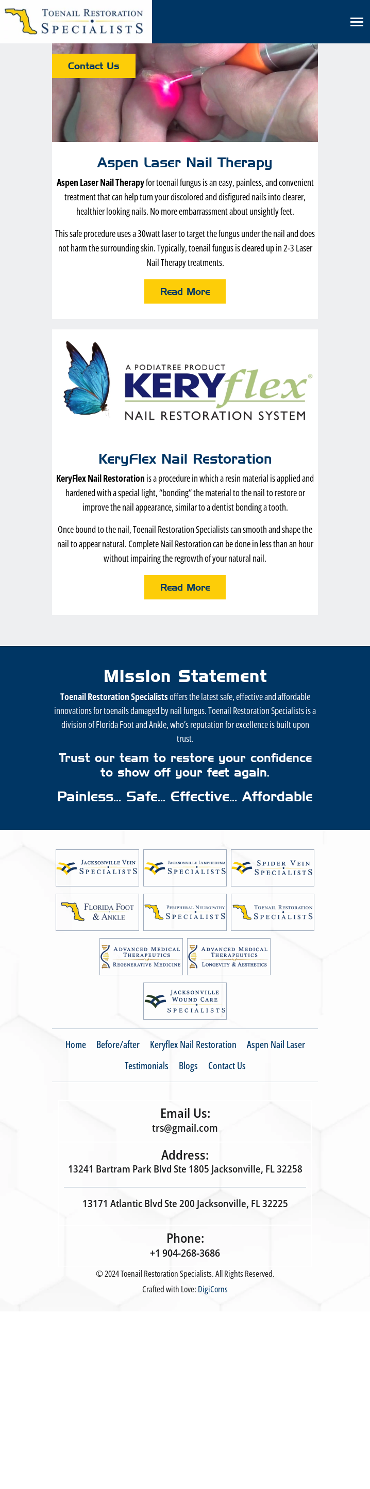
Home (75, 1044)
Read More (185, 291)
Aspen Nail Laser (276, 1044)
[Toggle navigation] (357, 22)
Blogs (188, 1065)
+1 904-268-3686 (185, 1253)
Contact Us (94, 65)
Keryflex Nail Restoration (193, 1044)
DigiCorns (213, 1289)
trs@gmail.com (185, 1128)
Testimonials (147, 1065)
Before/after (118, 1044)
